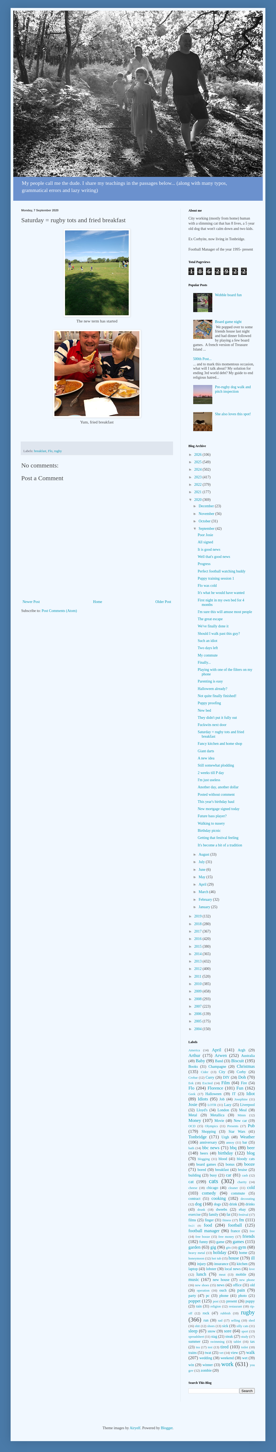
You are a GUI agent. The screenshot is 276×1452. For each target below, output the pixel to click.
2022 (198, 485)
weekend (227, 1358)
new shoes (202, 1285)
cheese (192, 1188)
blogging (204, 1159)
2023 (198, 477)
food (208, 1225)
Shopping (208, 1132)
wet (244, 1358)
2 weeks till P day (211, 773)
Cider (204, 1072)
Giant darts (206, 751)
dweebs (221, 1210)
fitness (226, 1220)
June (202, 870)
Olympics (211, 1126)
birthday (225, 1153)
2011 (198, 976)
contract (194, 1199)
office (237, 1285)
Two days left (208, 648)
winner (207, 1365)
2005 (198, 1021)
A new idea (206, 758)
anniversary (208, 1142)
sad (220, 1320)
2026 (198, 455)
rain (199, 1306)
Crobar (193, 1077)
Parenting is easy (210, 681)
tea (198, 1347)
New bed (204, 710)
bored (201, 1170)
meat (222, 1274)
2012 (198, 969)
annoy (230, 1142)
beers (204, 1153)
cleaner (233, 1188)
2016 (198, 939)
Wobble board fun (228, 295)
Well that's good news (214, 557)
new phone (247, 1280)
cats (213, 1181)
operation (203, 1290)
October (205, 521)
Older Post (163, 602)
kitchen (242, 1264)
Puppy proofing (209, 703)
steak (229, 1337)
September (207, 529)
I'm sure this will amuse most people (225, 612)
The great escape (210, 619)
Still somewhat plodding (216, 765)
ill (253, 1258)
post (215, 1301)
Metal (192, 1115)
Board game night (228, 322)
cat (191, 1181)
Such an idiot (207, 641)
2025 (198, 462)
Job (222, 1099)
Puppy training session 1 (216, 578)
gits (228, 1247)
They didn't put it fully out (217, 718)
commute (238, 1193)
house (233, 1258)
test (210, 1347)
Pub (251, 1125)
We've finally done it (213, 626)
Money (194, 1120)
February (206, 900)
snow (211, 1331)
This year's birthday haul (216, 802)
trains (192, 1353)
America (194, 1050)
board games (206, 1164)
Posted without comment (216, 795)
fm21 (191, 1225)
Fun (239, 1088)
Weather (247, 1136)
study (244, 1337)
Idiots (203, 1098)
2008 (198, 999)
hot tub (216, 1258)
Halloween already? (212, 689)
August (204, 854)
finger (209, 1220)
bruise (242, 1170)
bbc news (210, 1147)
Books (193, 1067)
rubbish (226, 1313)
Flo (50, 451)
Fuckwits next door (212, 725)
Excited (207, 1083)
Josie (192, 1104)
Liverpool (247, 1105)
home (243, 1253)
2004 (198, 1029)
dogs (217, 1204)
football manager (203, 1230)
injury (201, 1264)
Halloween (213, 1094)
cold (251, 1187)
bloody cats (246, 1159)
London (223, 1110)
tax (252, 1342)
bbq (233, 1147)
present (231, 1301)
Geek (192, 1094)
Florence (215, 1088)
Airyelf (135, 1428)
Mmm (242, 1115)
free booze (202, 1237)
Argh (241, 1050)
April (203, 884)
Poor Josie (205, 535)
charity (242, 1182)
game (220, 1242)
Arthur (194, 1055)
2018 (198, 924)
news (221, 1285)
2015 (198, 946)
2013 (198, 961)
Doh (242, 1077)
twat (208, 1353)
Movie (219, 1121)
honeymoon (196, 1258)
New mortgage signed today (218, 809)
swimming (217, 1342)
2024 (198, 469)
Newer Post (31, 602)
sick (225, 1326)
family (213, 1215)
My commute (208, 655)
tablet (237, 1342)
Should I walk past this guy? (219, 634)
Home (97, 602)
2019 (198, 916)
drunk (201, 1210)
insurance (221, 1264)
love (252, 1269)
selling (235, 1320)
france (235, 1231)
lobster (211, 1269)
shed (252, 1320)
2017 (198, 931)
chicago (212, 1188)
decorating (248, 1199)
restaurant (235, 1306)
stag (214, 1337)
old (252, 1285)
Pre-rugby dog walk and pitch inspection (233, 389)
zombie (206, 1370)
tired (224, 1346)
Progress (204, 564)
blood (223, 1159)
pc (207, 1296)
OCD (192, 1126)
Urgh (225, 1137)
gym (242, 1247)
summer (194, 1342)
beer (251, 1147)
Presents (232, 1126)
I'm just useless (209, 780)
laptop (193, 1269)
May (202, 877)
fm (241, 1219)
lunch (201, 1274)
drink (233, 1204)
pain (241, 1290)
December (207, 506)
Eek (191, 1083)
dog (198, 1203)
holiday (219, 1252)
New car (240, 1121)
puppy (250, 1301)
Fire (244, 1083)
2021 (198, 492)
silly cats (242, 1326)
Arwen (221, 1055)
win (191, 1365)
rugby (58, 451)
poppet (194, 1301)
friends (248, 1236)
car (228, 1175)
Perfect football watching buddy (221, 571)
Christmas (246, 1066)
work (227, 1364)
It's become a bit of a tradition (220, 845)
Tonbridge (197, 1136)
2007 (198, 1006)
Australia (248, 1056)
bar (244, 1142)
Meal (243, 1110)
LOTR (212, 1105)
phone (223, 1296)
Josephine (241, 1099)
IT (234, 1094)
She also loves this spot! (233, 414)
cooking (219, 1198)
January (205, 907)
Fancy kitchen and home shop (220, 744)
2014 (198, 954)
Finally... (204, 662)
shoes (211, 1326)
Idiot (250, 1093)
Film (225, 1082)
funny (203, 1242)
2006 (198, 1014)
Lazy (227, 1105)
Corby (241, 1072)
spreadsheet (196, 1337)
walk (250, 1352)
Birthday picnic (209, 831)
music (193, 1279)
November (207, 514)
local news (233, 1269)
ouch (223, 1290)
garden (194, 1247)
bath (191, 1148)
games (238, 1241)
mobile (241, 1274)
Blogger (166, 1428)
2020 (198, 500)
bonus (230, 1164)
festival (243, 1215)
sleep (192, 1330)
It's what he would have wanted (221, 593)
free (252, 1231)
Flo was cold (207, 586)
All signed (205, 542)
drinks (250, 1204)
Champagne (217, 1067)
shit (197, 1326)
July (202, 862)
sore (227, 1330)
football (235, 1225)
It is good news (209, 550)
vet (221, 1353)
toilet (244, 1347)
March (204, 892)
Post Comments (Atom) (59, 611)
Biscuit (237, 1060)
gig (213, 1247)
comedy (209, 1193)
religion (215, 1306)
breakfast (40, 451)
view (234, 1353)
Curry (210, 1077)
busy (213, 1175)
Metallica (217, 1115)
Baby (200, 1060)
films (192, 1220)
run (206, 1320)
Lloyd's (201, 1110)
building (194, 1175)
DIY (226, 1077)
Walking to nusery (211, 823)
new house (221, 1280)
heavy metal (196, 1253)
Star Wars (236, 1132)
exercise (194, 1215)
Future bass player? (212, 816)
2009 (198, 991)
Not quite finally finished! (217, 696)
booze (249, 1164)
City (222, 1072)
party (192, 1296)
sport (245, 1331)
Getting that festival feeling (218, 838)
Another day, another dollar (218, 787)
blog (251, 1153)
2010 (198, 984)
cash (245, 1175)
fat (228, 1215)
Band (219, 1061)
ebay (242, 1210)
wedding (205, 1358)
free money (226, 1237)
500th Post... (202, 359)
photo (242, 1296)
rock (206, 1313)
